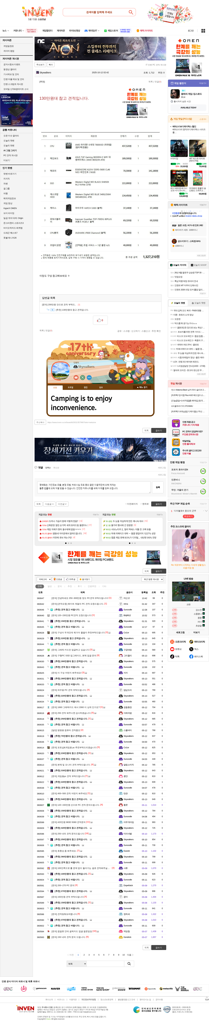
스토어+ (202, 119)
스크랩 (126, 331)
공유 (119, 331)
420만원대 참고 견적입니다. (71, 828)
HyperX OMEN (10, 208)
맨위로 (145, 504)
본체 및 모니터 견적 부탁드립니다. (71, 764)
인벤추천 (92, 586)
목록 (150, 81)
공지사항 (159, 999)
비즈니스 (61, 999)
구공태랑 (128, 650)
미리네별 (128, 833)
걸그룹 (6, 188)
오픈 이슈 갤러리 (11, 136)
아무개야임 (129, 822)
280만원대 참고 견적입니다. (71, 661)
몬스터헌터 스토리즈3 (13, 223)
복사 (51, 65)
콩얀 (126, 776)
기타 (104, 586)
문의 (60, 586)
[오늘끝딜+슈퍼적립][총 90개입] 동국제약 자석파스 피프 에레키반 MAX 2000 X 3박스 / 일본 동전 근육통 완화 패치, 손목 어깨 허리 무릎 (188, 400)
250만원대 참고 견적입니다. (71, 719)
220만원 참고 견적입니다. (70, 638)
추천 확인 (156, 331)
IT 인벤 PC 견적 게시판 (156, 65)
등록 (158, 487)
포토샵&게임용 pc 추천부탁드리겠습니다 (74, 747)
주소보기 (40, 65)
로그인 (191, 30)
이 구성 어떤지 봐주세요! (66, 673)
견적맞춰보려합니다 (64, 914)
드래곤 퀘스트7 (10, 233)
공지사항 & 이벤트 (11, 64)
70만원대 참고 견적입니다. (71, 736)
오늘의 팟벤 (8, 145)
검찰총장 (128, 707)
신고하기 (135, 331)
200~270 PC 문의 (63, 885)
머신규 (127, 598)
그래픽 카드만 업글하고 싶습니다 (70, 650)
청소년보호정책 (106, 999)
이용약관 (73, 999)
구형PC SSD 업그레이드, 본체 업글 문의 (74, 655)
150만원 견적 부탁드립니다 (68, 897)
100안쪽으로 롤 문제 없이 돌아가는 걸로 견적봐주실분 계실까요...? (87, 868)
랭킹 (86, 387)
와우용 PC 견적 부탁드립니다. (69, 690)
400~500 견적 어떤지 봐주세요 (69, 793)
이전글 (61, 504)
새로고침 (162, 468)
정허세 (127, 914)
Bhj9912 (127, 615)
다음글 (48, 504)
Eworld (127, 851)
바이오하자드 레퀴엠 (13, 228)
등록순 (48, 468)
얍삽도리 (128, 690)
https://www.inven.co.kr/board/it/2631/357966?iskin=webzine (72, 422)
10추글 (72, 579)
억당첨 (127, 931)
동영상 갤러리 (9, 69)
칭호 (101, 387)
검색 (129, 964)
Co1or (126, 632)
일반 (50, 586)
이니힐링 (82, 377)
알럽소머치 (129, 764)
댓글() (158, 81)
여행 (5, 193)
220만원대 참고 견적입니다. (71, 696)
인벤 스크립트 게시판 (13, 84)
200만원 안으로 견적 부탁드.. (61, 304)
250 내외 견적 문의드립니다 (68, 833)
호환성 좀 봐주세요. (64, 851)
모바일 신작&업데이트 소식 (15, 89)
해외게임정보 (9, 198)
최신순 (56, 468)
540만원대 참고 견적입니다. (71, 799)
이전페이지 (132, 504)
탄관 (126, 793)
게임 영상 (7, 203)
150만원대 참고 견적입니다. (71, 810)
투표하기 (188, 516)
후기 (80, 586)
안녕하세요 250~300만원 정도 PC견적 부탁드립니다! (80, 598)
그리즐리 (128, 655)
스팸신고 (146, 331)
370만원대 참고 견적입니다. (71, 920)
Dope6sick (128, 885)
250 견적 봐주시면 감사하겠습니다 (71, 713)
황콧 (126, 805)
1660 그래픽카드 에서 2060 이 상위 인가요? (76, 707)
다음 (129, 955)
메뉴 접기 (142, 387)
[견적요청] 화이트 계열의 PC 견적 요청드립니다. (78, 604)
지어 (126, 673)
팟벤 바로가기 (9, 174)
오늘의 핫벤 (8, 141)
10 (123, 955)
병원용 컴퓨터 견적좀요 (66, 730)
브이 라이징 (8, 213)
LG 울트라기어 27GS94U (182, 406)
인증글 (59, 579)
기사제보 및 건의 (11, 74)
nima (126, 604)
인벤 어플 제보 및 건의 (13, 79)
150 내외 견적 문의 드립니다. (69, 937)
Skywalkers (43, 72)
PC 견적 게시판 (10, 155)
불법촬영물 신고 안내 (126, 999)
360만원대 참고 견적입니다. (71, 856)
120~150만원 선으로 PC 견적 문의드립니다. (76, 805)
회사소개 (49, 999)
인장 (55, 388)
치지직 (6, 179)
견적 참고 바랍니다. (67, 609)
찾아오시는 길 (145, 999)
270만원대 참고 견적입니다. (71, 891)
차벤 (5, 184)
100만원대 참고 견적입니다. (71, 874)
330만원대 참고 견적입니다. (71, 770)
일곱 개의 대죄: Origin (13, 218)
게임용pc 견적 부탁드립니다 (68, 776)
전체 (40, 586)
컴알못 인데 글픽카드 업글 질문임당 (72, 931)
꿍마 (126, 897)
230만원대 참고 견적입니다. (71, 753)
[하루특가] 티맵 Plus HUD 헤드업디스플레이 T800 (188, 395)
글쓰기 (159, 571)
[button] (65, 543)
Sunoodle (128, 609)
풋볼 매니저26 (9, 238)
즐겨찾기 (86, 579)
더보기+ (96, 515)
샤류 (126, 868)
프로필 (70, 387)
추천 (70, 586)
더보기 (89, 377)
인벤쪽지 (76, 377)
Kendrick (127, 937)
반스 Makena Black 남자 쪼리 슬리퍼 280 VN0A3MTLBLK (188, 390)
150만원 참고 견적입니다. (70, 621)
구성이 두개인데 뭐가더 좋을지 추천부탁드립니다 (78, 632)
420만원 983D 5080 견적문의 (69, 822)
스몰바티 (128, 730)
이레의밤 (128, 713)
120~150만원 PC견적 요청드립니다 (71, 615)
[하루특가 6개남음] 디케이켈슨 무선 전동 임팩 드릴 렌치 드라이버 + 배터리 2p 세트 (188, 411)
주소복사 (40, 422)
